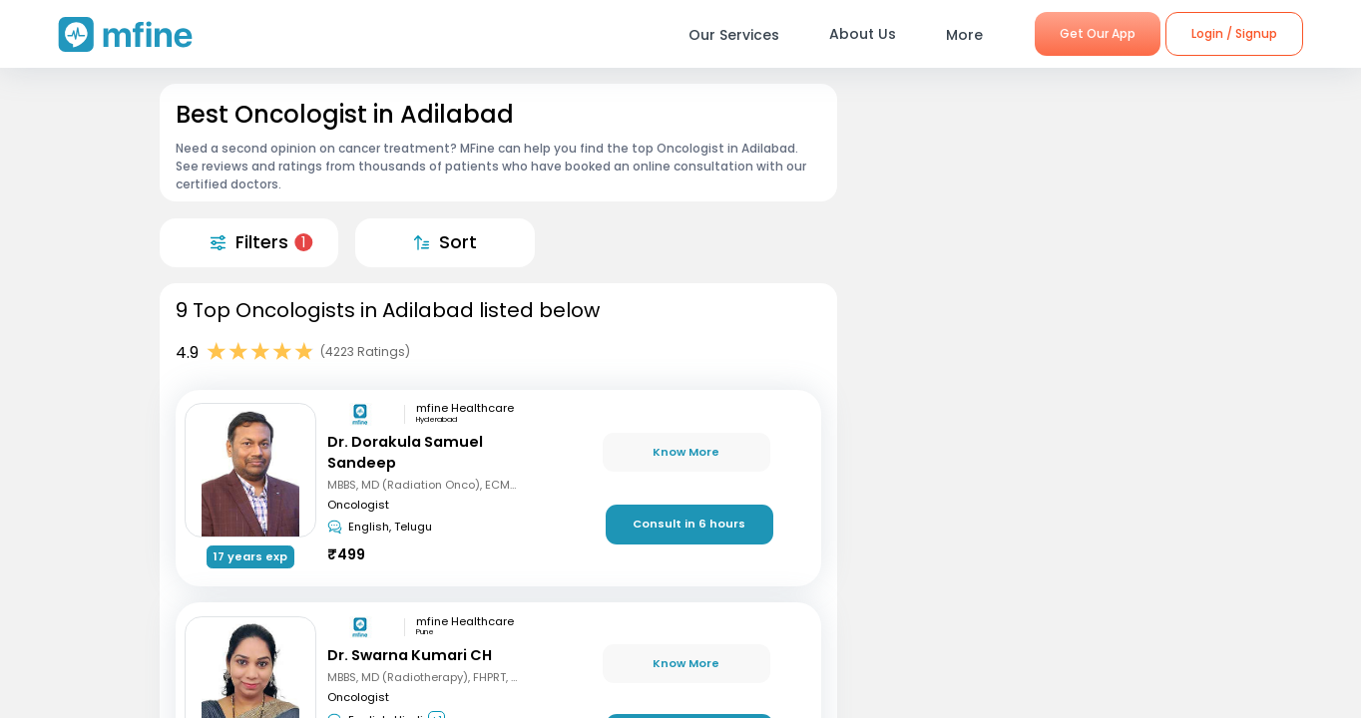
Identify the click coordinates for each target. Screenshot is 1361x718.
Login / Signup (1234, 33)
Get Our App (1097, 33)
